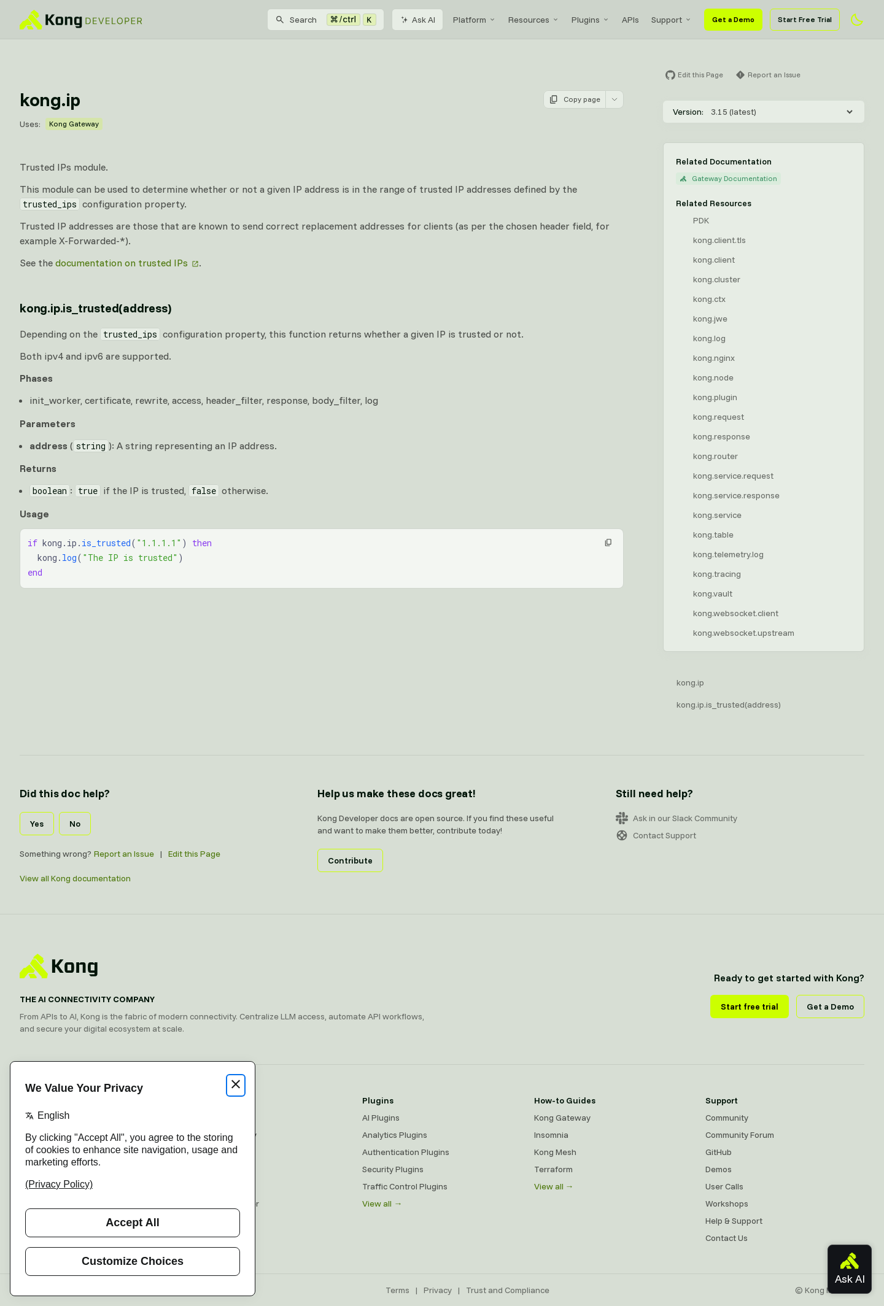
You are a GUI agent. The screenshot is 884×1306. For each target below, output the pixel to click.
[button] (608, 542)
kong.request (718, 416)
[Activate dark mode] (857, 19)
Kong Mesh (212, 1151)
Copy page (574, 99)
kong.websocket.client (735, 613)
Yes (37, 823)
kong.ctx (709, 298)
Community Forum (739, 1134)
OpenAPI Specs (220, 1186)
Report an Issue (124, 853)
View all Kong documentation (75, 878)
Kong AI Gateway (224, 1134)
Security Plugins (393, 1169)
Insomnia (208, 1169)
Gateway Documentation (728, 178)
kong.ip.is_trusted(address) (729, 704)
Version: (688, 111)
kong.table (713, 534)
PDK (701, 220)
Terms (397, 1290)
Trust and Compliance (507, 1290)
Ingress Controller (225, 1203)
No (74, 823)
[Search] (325, 20)
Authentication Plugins (405, 1151)
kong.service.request (733, 475)
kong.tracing (717, 573)
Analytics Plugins (394, 1134)
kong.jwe (710, 318)
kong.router (715, 456)
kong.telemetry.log (728, 554)
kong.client (714, 259)
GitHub (718, 1151)
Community (726, 1117)
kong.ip (690, 682)
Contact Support (656, 835)
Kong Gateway (74, 123)
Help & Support (733, 1220)
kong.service (717, 514)
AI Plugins (381, 1117)
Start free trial (749, 1006)
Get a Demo (733, 19)
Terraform (553, 1169)
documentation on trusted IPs (121, 263)
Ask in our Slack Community (676, 818)
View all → (382, 1203)
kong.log (709, 338)
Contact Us (726, 1237)
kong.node (713, 377)
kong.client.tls (719, 239)
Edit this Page (194, 853)
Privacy (438, 1290)
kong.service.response (736, 495)
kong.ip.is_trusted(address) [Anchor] (95, 307)
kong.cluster (716, 279)
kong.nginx (714, 357)
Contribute (350, 860)
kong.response (721, 436)
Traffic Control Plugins (405, 1186)
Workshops (726, 1203)
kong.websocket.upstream (743, 632)
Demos (718, 1169)
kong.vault (712, 593)
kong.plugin (715, 397)
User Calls (724, 1186)
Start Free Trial (805, 19)
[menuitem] (474, 20)
